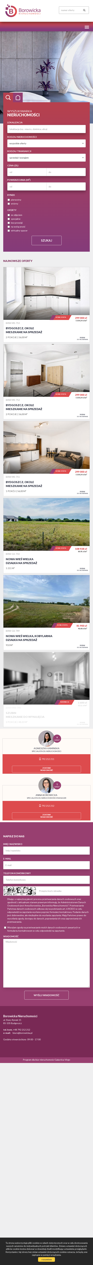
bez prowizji (15, 222)
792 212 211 (46, 759)
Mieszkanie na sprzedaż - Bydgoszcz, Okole (46, 304)
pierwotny (14, 199)
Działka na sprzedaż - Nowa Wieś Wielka (46, 535)
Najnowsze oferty (17, 261)
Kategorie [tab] (18, 97)
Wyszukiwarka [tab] (8, 97)
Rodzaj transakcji (19, 151)
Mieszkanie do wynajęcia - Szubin (46, 689)
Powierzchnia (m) (19, 179)
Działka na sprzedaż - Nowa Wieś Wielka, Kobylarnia (46, 612)
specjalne (14, 218)
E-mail (7, 858)
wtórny (13, 203)
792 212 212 (46, 805)
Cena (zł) (12, 165)
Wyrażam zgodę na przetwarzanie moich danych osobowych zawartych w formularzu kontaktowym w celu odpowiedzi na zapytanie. (42, 929)
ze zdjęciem (15, 215)
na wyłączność (16, 226)
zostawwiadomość (46, 769)
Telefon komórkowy (17, 873)
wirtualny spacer (18, 230)
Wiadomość (10, 936)
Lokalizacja (15, 122)
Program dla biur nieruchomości (39, 1059)
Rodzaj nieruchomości (22, 136)
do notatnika (82, 338)
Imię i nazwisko (12, 844)
